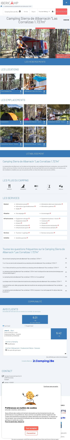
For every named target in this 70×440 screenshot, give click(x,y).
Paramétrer (31, 433)
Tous (7, 326)
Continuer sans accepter (51, 386)
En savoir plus (36, 311)
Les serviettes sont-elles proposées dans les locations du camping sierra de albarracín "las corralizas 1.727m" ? (35, 286)
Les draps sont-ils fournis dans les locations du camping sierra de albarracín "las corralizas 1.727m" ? (35, 281)
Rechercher (61, 11)
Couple (29, 326)
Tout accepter (31, 428)
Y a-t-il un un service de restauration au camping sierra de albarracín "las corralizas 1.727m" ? (35, 263)
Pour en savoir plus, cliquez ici (14, 421)
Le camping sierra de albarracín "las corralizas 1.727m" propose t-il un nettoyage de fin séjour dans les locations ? (35, 291)
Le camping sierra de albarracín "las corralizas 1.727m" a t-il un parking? (35, 276)
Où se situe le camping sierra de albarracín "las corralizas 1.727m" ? (35, 258)
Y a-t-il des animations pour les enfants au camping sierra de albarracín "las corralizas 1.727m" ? (35, 267)
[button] (28, 204)
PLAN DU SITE (63, 433)
